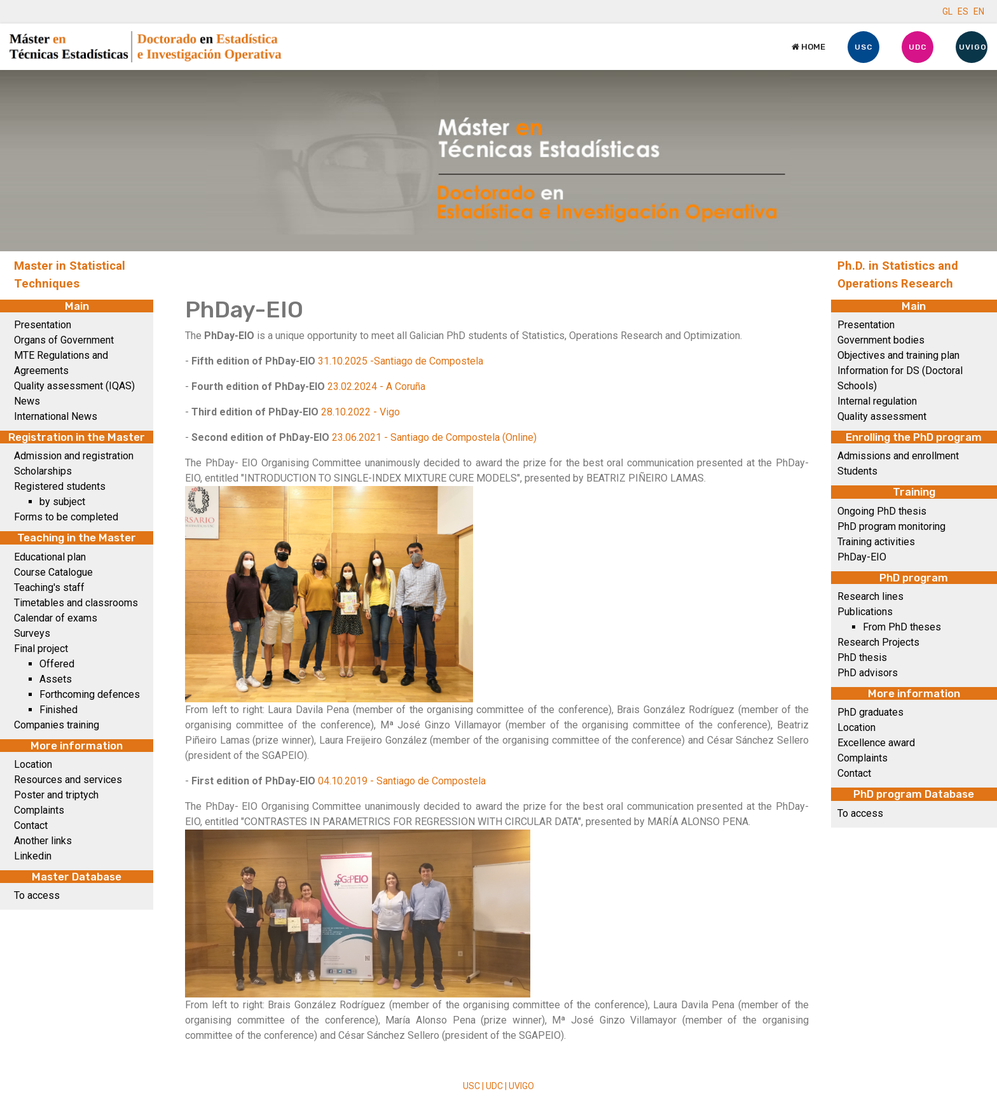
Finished (58, 710)
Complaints (39, 810)
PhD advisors (867, 673)
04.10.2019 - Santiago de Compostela (402, 781)
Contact (31, 825)
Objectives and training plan (898, 355)
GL (947, 11)
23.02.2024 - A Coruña (376, 386)
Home (808, 47)
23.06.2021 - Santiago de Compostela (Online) (434, 437)
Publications (865, 612)
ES (963, 11)
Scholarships (43, 471)
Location (33, 764)
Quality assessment (881, 416)
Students (857, 471)
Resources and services (68, 780)
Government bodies (881, 340)
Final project (41, 649)
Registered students (60, 486)
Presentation (42, 325)
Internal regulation (877, 401)
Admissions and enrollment (898, 456)
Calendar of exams (55, 618)
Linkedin (33, 856)
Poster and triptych (56, 795)
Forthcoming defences (89, 694)
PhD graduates (870, 712)
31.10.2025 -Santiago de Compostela (400, 361)
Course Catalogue (53, 572)
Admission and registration (74, 456)
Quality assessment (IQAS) (74, 386)
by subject (62, 502)
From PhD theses (902, 627)
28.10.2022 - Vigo (360, 412)
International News (55, 416)
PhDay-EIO (861, 557)
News (27, 401)
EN (978, 11)
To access (37, 895)
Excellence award (876, 743)
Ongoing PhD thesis (881, 511)
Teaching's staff (49, 587)
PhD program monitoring (891, 526)
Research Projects (878, 642)
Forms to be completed (66, 517)
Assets (55, 679)
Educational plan (50, 557)
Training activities (876, 542)
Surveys (32, 633)
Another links (43, 841)
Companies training (56, 725)
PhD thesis (862, 657)
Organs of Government (64, 340)
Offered (56, 664)
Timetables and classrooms (76, 603)
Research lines (870, 596)
